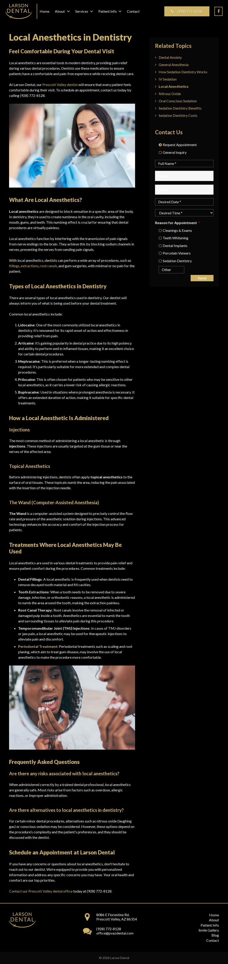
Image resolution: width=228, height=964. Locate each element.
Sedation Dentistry (177, 261)
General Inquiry (175, 152)
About (214, 920)
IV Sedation (168, 79)
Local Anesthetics (174, 86)
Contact (212, 940)
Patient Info (210, 925)
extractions (30, 266)
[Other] (168, 269)
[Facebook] (218, 11)
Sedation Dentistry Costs (178, 115)
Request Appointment (180, 144)
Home (214, 915)
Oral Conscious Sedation (178, 101)
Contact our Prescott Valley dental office (41, 891)
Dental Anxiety (170, 57)
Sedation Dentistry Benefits (180, 108)
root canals (48, 266)
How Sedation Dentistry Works (183, 72)
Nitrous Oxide (170, 93)
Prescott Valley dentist (60, 84)
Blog (215, 935)
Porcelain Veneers (177, 253)
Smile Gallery (209, 930)
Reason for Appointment (177, 222)
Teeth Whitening (175, 238)
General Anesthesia (174, 64)
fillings (14, 266)
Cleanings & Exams (177, 230)
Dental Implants (175, 245)
